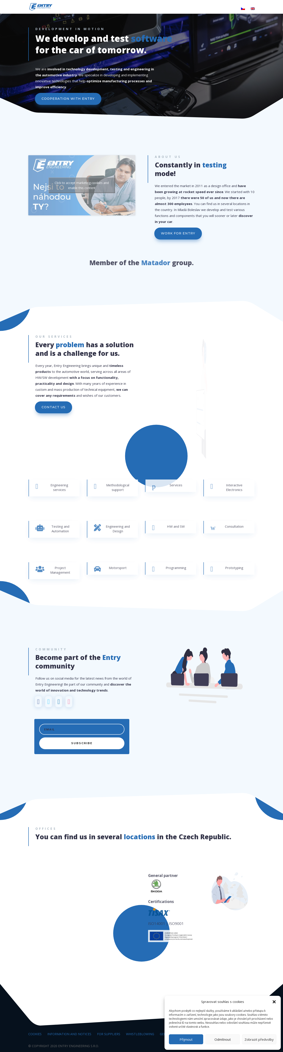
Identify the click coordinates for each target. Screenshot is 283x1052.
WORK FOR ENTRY (178, 233)
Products (130, 9)
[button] (274, 1002)
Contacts (227, 9)
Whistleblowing (140, 1034)
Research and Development (166, 9)
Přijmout (186, 1039)
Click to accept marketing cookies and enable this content (82, 185)
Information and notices (69, 1034)
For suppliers (108, 1034)
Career (204, 9)
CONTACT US (53, 407)
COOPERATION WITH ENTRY (70, 99)
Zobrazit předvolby (259, 1039)
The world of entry (97, 9)
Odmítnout (222, 1039)
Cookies (35, 1034)
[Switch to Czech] (243, 10)
